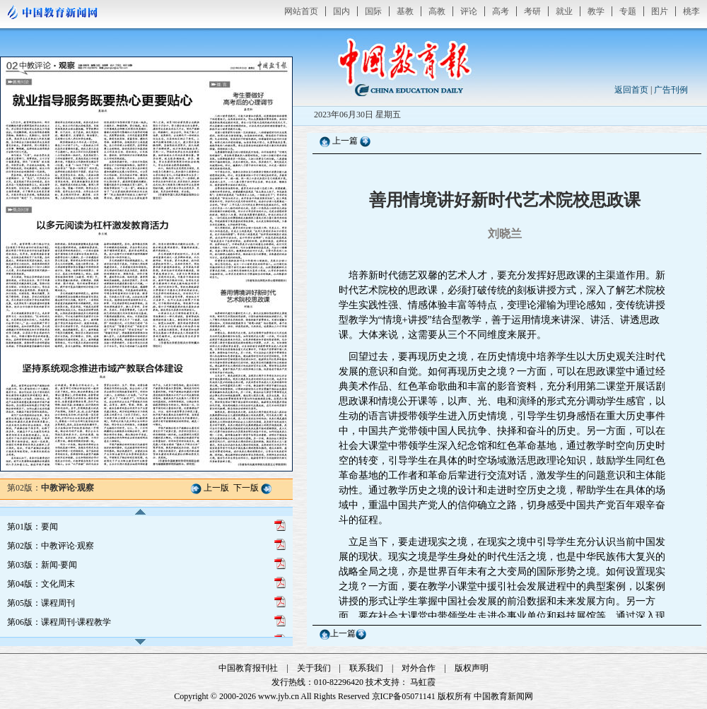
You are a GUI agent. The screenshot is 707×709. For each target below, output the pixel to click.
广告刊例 (671, 90)
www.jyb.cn (278, 696)
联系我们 (366, 668)
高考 (500, 11)
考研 (532, 11)
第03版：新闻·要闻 (42, 565)
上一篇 (345, 141)
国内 (341, 11)
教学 (596, 11)
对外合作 (419, 668)
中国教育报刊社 (248, 668)
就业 (564, 11)
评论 (468, 11)
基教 (405, 11)
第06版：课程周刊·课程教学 (59, 622)
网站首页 (301, 11)
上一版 (216, 488)
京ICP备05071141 (404, 696)
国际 (373, 11)
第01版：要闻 (32, 527)
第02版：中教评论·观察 (50, 546)
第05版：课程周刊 (41, 603)
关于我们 (314, 668)
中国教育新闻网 (503, 696)
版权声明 (472, 668)
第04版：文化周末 (41, 584)
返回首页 (631, 90)
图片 (659, 11)
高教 (436, 11)
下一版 (246, 488)
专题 (627, 11)
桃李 (691, 11)
